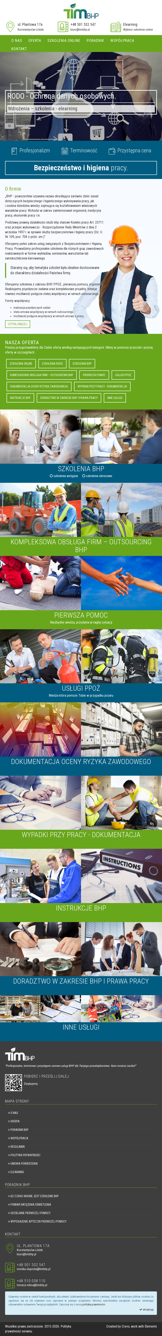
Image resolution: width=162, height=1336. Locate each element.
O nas (16, 40)
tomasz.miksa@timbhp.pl (32, 1285)
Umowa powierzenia (23, 1163)
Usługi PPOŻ (123, 375)
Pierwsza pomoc (94, 375)
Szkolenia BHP (82, 363)
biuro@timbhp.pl (80, 29)
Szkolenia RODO (52, 363)
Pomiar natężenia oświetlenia (29, 1204)
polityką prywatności (93, 1304)
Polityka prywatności (24, 1155)
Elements (151, 1326)
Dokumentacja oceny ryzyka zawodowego (39, 386)
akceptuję (146, 1309)
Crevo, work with (133, 1326)
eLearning (16, 1172)
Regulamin (16, 1146)
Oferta (34, 40)
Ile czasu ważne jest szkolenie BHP (33, 1196)
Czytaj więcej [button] (17, 324)
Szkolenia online (63, 40)
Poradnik (95, 40)
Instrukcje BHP (20, 398)
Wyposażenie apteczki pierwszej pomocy (37, 1221)
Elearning (130, 24)
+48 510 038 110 (31, 1281)
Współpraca (122, 40)
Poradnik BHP (18, 1129)
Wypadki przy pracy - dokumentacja (102, 386)
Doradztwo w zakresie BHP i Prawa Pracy (69, 398)
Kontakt (19, 48)
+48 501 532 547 (83, 24)
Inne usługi (114, 398)
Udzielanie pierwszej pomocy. (29, 1213)
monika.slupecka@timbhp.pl (33, 1269)
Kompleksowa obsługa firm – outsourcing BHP (41, 375)
